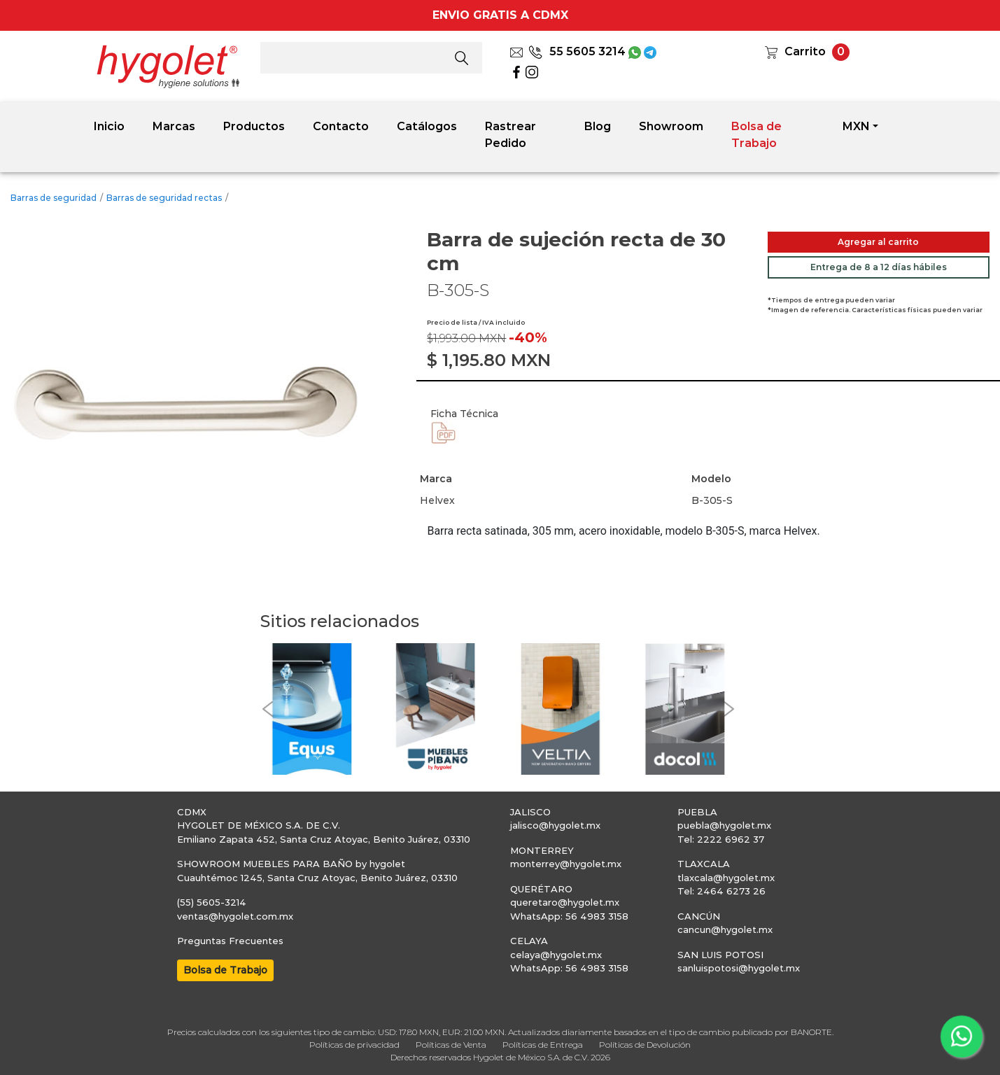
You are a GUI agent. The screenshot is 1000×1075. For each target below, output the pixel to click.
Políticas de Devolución (645, 1044)
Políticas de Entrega (542, 1044)
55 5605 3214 (577, 51)
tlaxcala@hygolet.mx (726, 877)
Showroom (671, 126)
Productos (254, 126)
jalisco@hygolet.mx (555, 825)
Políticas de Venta (451, 1044)
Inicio (109, 126)
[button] (267, 709)
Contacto (341, 126)
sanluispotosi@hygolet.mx (738, 968)
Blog (597, 126)
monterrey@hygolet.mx (565, 863)
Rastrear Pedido (510, 135)
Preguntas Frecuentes (230, 940)
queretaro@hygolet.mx (564, 902)
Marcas (174, 126)
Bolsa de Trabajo (756, 135)
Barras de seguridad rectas (164, 197)
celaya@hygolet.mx (556, 954)
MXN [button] (856, 126)
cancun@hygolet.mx (725, 929)
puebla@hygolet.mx (724, 825)
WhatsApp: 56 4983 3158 (569, 916)
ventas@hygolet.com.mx (235, 916)
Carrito (805, 51)
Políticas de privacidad (354, 1044)
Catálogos (427, 126)
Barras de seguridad (53, 197)
